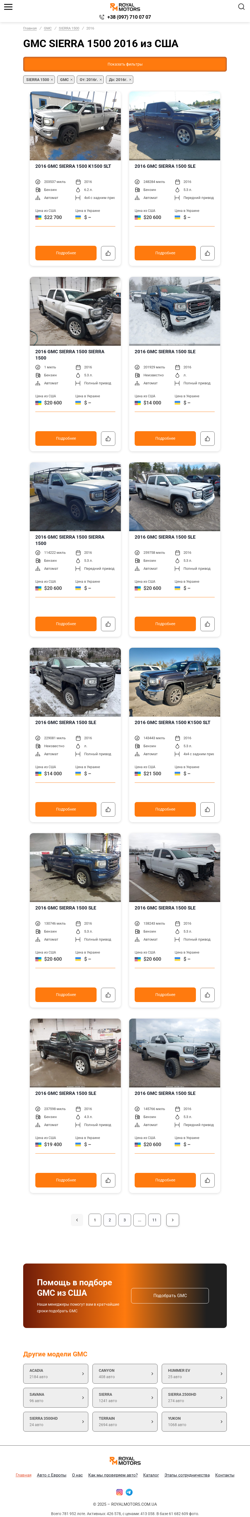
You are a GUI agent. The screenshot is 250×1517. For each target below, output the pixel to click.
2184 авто (56, 1373)
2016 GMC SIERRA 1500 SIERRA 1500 (69, 355)
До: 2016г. (118, 79)
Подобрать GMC (170, 1295)
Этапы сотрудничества (187, 1475)
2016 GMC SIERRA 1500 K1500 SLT (73, 166)
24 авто (56, 1421)
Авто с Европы (52, 1475)
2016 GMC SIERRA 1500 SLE (165, 166)
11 (154, 1220)
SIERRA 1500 (69, 28)
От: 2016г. (89, 79)
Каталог (151, 1475)
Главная (30, 28)
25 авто (194, 1373)
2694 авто (125, 1421)
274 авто (194, 1397)
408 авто (125, 1373)
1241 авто (125, 1397)
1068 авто (194, 1421)
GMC (48, 28)
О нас (77, 1475)
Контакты (225, 1475)
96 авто (56, 1397)
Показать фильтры (125, 64)
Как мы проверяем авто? (113, 1475)
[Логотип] (125, 7)
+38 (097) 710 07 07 (129, 17)
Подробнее (66, 253)
